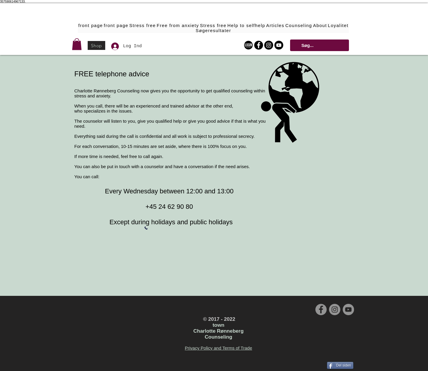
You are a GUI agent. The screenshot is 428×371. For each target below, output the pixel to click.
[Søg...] (318, 45)
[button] (77, 44)
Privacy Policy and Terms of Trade (218, 348)
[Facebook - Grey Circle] (321, 309)
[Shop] (96, 45)
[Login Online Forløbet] (248, 45)
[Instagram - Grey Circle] (334, 309)
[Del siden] (340, 365)
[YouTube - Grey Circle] (348, 309)
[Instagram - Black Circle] (268, 45)
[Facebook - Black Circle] (258, 45)
